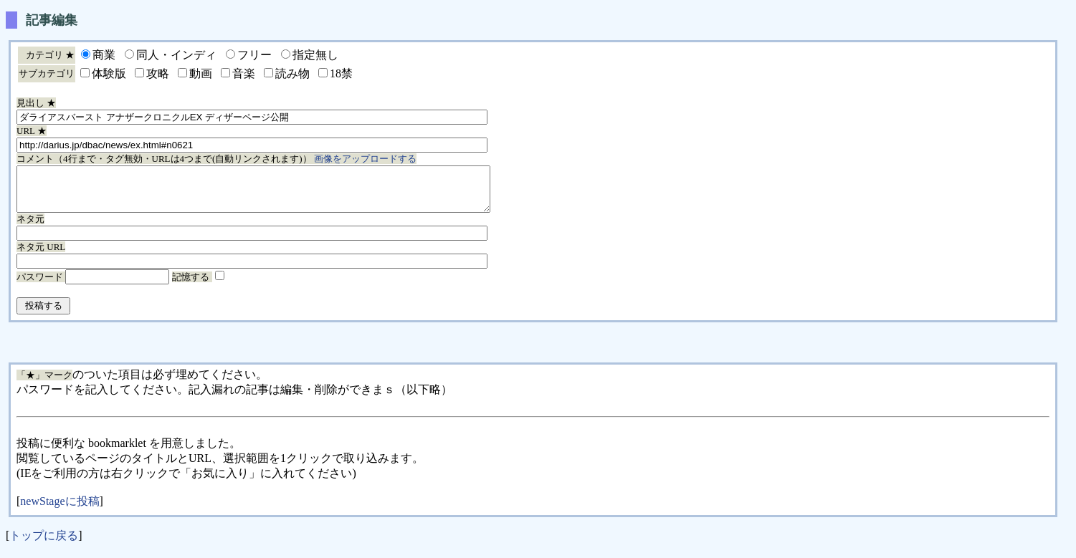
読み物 (292, 73)
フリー (254, 55)
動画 (200, 73)
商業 (103, 55)
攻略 (157, 73)
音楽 (243, 73)
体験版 (109, 73)
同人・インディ (176, 55)
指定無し (315, 55)
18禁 (341, 73)
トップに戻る (43, 544)
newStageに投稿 (59, 510)
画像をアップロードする (365, 158)
